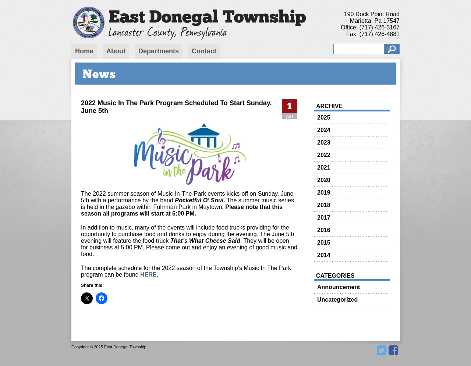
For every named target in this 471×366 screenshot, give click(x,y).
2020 (323, 180)
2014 (323, 255)
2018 (323, 205)
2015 (323, 242)
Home (84, 51)
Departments (158, 51)
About (115, 51)
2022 (323, 155)
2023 (323, 142)
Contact (204, 51)
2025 (323, 117)
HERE (148, 274)
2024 (323, 130)
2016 (323, 230)
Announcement (338, 287)
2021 (323, 167)
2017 (323, 217)
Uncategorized (337, 299)
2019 (323, 192)
